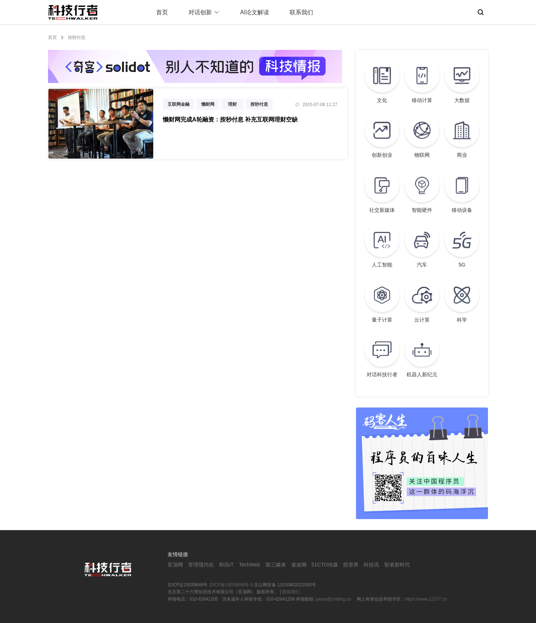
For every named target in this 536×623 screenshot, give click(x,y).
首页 (162, 12)
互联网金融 (179, 104)
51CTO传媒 (325, 565)
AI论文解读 (254, 12)
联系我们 (301, 12)
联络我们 (291, 591)
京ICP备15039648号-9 (231, 584)
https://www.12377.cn (426, 599)
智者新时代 (397, 565)
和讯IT (226, 565)
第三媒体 (275, 565)
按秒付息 (259, 104)
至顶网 (175, 565)
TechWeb (249, 565)
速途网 (298, 565)
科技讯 (371, 565)
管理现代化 (201, 565)
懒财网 (207, 104)
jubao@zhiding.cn (334, 599)
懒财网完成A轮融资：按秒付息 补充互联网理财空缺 (230, 119)
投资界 (351, 565)
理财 (232, 104)
